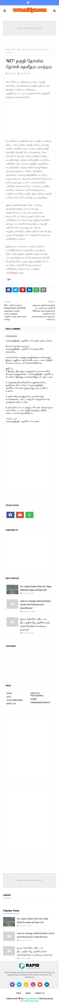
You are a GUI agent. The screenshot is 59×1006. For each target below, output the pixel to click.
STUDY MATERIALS (14, 700)
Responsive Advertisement (29, 28)
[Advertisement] (29, 118)
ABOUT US (11, 703)
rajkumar (12, 73)
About (28, 993)
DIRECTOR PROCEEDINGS (36, 694)
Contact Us (39, 993)
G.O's (8, 697)
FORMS (33, 699)
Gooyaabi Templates (29, 1001)
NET (13, 49)
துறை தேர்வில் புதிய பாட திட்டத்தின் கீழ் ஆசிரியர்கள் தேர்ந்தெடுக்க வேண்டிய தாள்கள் (35, 624)
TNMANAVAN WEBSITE (40, 702)
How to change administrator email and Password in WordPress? (35, 605)
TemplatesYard (31, 998)
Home (8, 49)
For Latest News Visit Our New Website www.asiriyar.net (35, 588)
